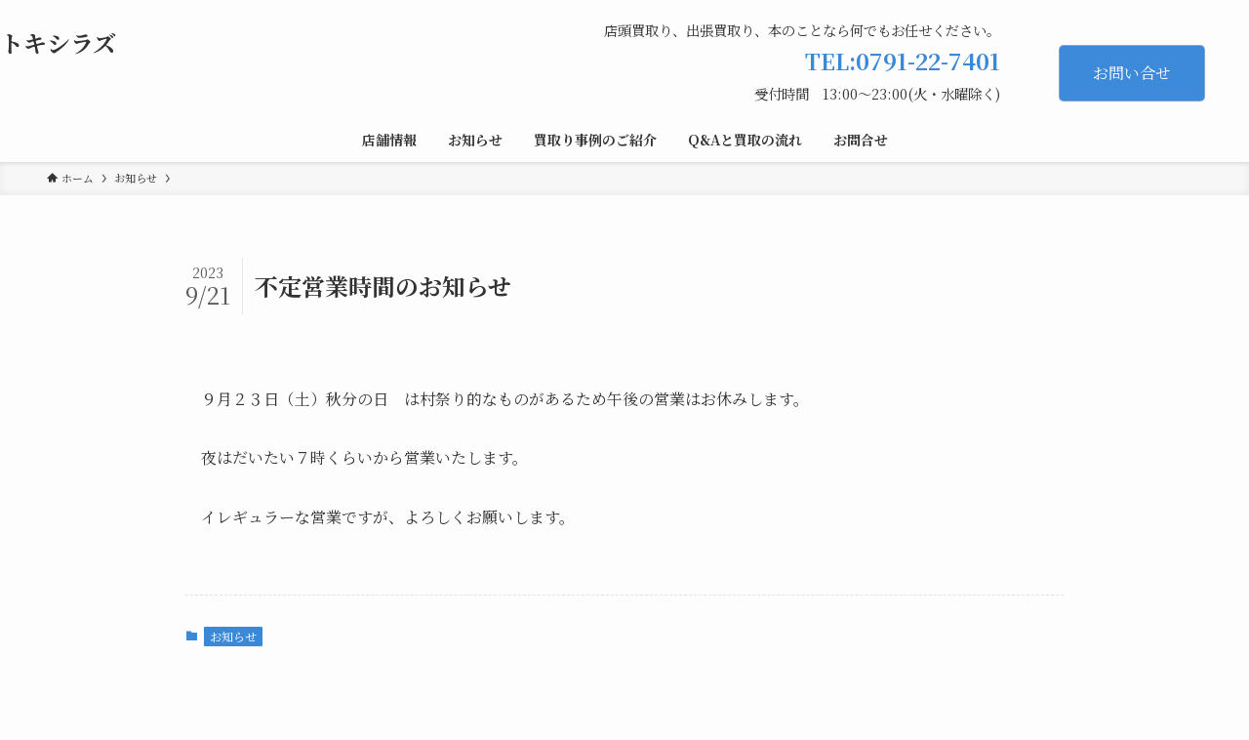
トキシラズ (58, 43)
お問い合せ (1132, 73)
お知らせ (233, 636)
